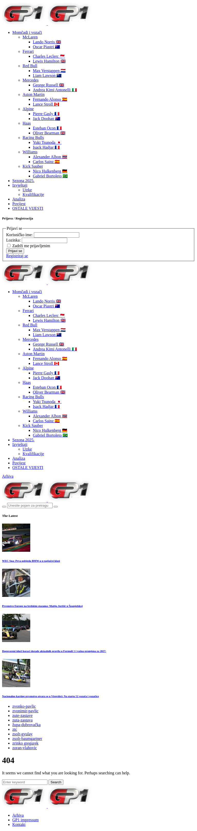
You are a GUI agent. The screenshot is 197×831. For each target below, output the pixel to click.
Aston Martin (34, 94)
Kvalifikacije (33, 194)
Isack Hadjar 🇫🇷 (46, 147)
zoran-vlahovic (24, 748)
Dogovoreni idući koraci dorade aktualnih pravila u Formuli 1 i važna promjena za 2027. (54, 651)
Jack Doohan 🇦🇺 (46, 118)
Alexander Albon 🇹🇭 (50, 157)
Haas (27, 123)
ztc (14, 729)
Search (56, 782)
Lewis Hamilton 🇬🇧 (49, 61)
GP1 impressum (25, 820)
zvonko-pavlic (24, 706)
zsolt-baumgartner (27, 738)
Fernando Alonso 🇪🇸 (50, 99)
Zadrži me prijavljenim (31, 246)
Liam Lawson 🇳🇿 (47, 75)
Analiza (18, 199)
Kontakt (19, 824)
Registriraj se (17, 256)
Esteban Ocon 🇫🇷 (47, 128)
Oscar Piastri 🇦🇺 (46, 47)
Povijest (19, 204)
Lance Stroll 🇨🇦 (46, 104)
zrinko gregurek (25, 743)
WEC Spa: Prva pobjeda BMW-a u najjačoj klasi (31, 560)
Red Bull (30, 66)
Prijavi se (15, 251)
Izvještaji (19, 185)
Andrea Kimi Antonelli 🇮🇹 (55, 90)
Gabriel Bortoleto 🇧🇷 (50, 176)
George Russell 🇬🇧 (48, 85)
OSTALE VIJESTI (27, 208)
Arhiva (7, 476)
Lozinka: (14, 240)
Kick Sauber (33, 166)
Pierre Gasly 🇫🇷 (46, 114)
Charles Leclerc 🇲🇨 (49, 56)
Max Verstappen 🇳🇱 (49, 70)
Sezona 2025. (23, 180)
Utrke (27, 190)
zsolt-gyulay (22, 734)
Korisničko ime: (20, 235)
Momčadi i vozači (27, 32)
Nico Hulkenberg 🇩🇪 (50, 171)
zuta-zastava (22, 720)
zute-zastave (22, 715)
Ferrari (28, 51)
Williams (30, 152)
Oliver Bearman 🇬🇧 (49, 133)
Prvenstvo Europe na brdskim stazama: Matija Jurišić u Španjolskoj (42, 605)
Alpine (28, 109)
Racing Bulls (33, 137)
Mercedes (30, 80)
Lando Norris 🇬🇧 (47, 42)
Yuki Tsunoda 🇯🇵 (47, 142)
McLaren (30, 37)
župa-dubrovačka (26, 725)
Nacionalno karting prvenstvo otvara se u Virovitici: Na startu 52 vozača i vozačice (50, 696)
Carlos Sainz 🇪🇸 (46, 161)
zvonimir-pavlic (25, 711)
